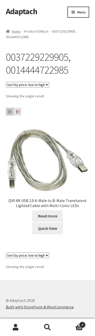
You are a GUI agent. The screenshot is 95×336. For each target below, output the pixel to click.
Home (16, 31)
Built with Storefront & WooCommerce (40, 306)
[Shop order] (27, 84)
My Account (16, 327)
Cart (74, 323)
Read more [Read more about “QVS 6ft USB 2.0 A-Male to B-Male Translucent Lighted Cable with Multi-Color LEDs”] (47, 215)
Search (47, 327)
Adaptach (21, 11)
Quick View (47, 228)
